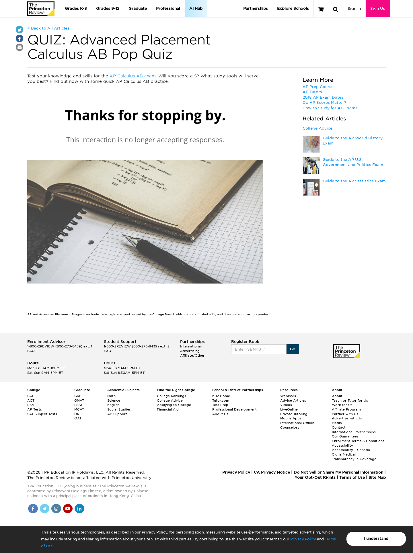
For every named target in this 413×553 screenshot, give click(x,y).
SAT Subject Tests (42, 414)
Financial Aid (168, 409)
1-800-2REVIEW (59, 346)
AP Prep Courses (319, 87)
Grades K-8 (76, 8)
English (113, 405)
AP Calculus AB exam (133, 76)
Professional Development (234, 409)
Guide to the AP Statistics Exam (354, 181)
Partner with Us (345, 414)
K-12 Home (221, 396)
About (337, 396)
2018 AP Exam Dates (323, 97)
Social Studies (119, 409)
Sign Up (377, 8)
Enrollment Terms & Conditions (358, 441)
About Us (220, 414)
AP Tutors (312, 92)
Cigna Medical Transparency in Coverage (354, 456)
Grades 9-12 (107, 8)
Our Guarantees (345, 436)
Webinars (288, 396)
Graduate (137, 8)
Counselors (289, 427)
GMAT (79, 400)
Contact (339, 427)
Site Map (377, 477)
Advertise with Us (347, 418)
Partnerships (255, 8)
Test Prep (220, 405)
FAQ (31, 351)
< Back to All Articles (48, 28)
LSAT (78, 405)
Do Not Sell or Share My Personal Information (338, 472)
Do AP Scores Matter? (324, 102)
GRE (77, 396)
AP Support (117, 414)
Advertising (190, 351)
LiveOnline (289, 409)
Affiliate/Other (192, 355)
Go (292, 349)
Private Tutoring (293, 414)
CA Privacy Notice (272, 472)
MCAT (79, 409)
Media (337, 423)
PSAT (31, 405)
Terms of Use (352, 477)
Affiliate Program (346, 409)
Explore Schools (293, 8)
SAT (30, 396)
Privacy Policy (303, 539)
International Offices (297, 423)
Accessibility (342, 445)
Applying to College (174, 405)
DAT (77, 414)
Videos (286, 405)
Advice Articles (293, 400)
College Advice (317, 128)
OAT (77, 418)
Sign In (354, 8)
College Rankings (171, 396)
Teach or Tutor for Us (350, 400)
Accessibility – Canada (351, 450)
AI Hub (195, 8)
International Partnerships (354, 432)
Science (113, 400)
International (191, 346)
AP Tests (34, 409)
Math (111, 396)
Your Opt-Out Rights (315, 477)
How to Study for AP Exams (330, 108)
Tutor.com (220, 400)
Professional (168, 8)
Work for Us (342, 405)
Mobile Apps (290, 418)
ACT (30, 400)
